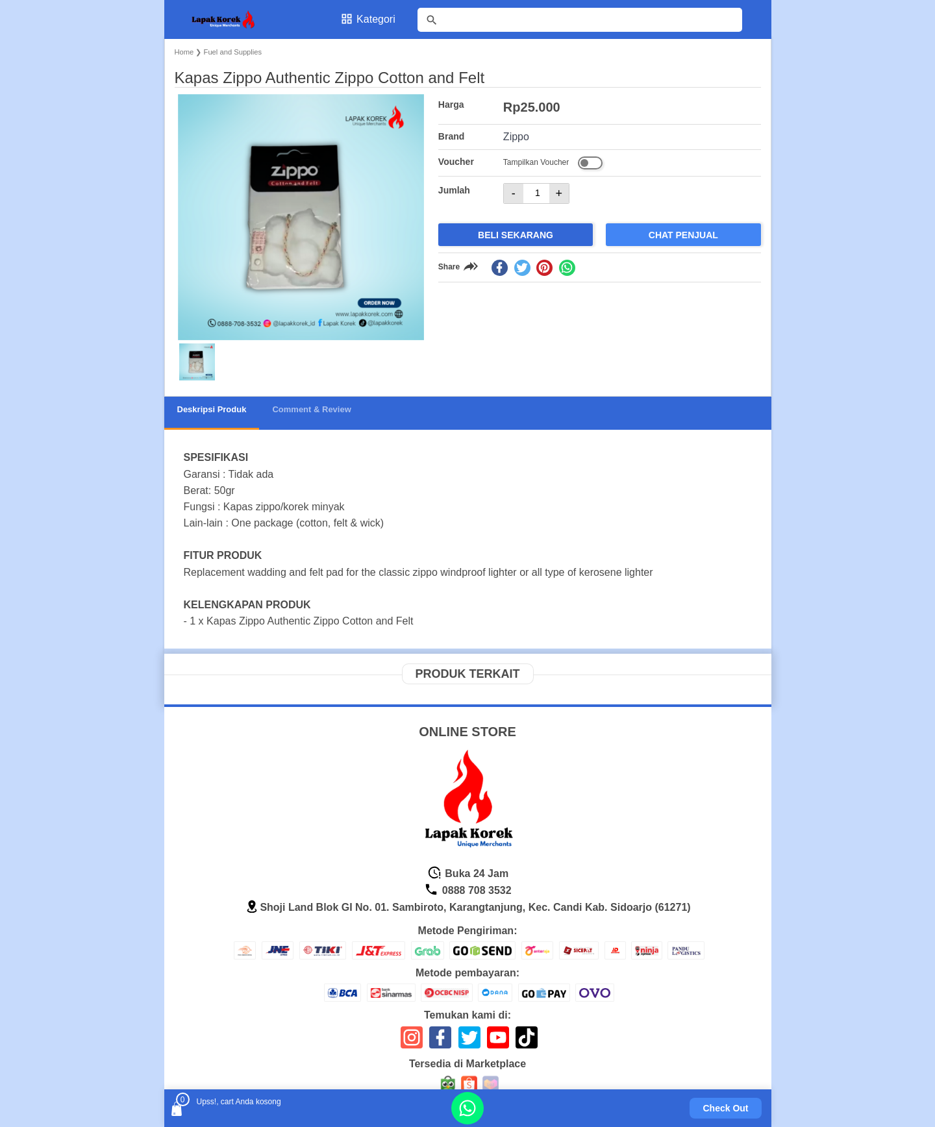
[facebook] (500, 268)
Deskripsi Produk (212, 409)
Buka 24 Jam (467, 873)
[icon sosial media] (411, 1042)
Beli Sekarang (515, 235)
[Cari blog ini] (580, 19)
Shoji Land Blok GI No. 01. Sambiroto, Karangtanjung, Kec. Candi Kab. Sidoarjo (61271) (467, 907)
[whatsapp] (567, 268)
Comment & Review (311, 409)
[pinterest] (544, 268)
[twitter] (522, 268)
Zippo (516, 136)
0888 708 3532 (467, 890)
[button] (197, 361)
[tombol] (431, 20)
